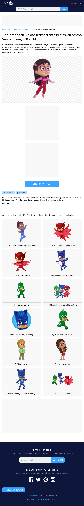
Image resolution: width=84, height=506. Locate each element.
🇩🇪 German (76, 3)
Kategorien (6, 29)
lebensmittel (8, 192)
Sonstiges (17, 29)
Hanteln (26, 29)
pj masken (21, 192)
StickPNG (35, 495)
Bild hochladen (14, 490)
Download (42, 184)
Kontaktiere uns (33, 499)
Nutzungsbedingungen (48, 499)
